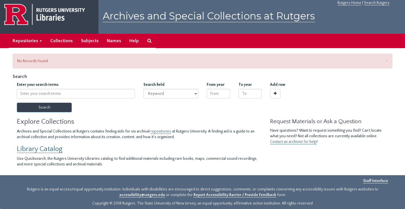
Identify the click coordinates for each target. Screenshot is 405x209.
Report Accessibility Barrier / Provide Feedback (235, 195)
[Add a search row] (275, 93)
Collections (61, 40)
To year (245, 84)
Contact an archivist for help (293, 142)
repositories (160, 131)
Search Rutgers (377, 3)
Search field (154, 84)
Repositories (27, 40)
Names (114, 40)
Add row (277, 84)
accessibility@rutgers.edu (142, 195)
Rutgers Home (349, 3)
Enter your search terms (37, 84)
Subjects (89, 40)
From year (215, 84)
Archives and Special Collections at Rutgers (209, 16)
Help (134, 40)
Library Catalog (39, 149)
